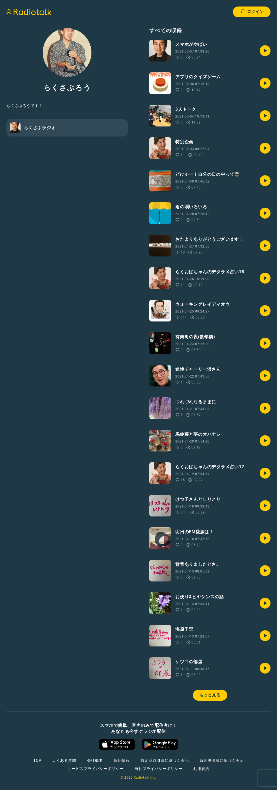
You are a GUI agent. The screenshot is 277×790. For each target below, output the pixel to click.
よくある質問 (64, 760)
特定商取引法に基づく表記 (165, 760)
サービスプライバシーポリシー (96, 768)
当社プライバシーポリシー (158, 768)
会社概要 (95, 760)
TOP (37, 760)
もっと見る (210, 695)
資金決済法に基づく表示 (222, 760)
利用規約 (201, 768)
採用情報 (122, 760)
